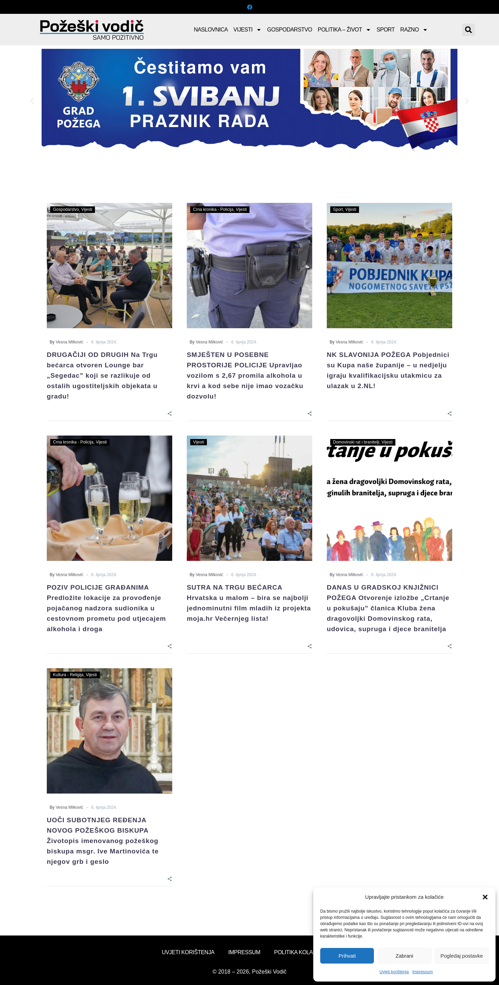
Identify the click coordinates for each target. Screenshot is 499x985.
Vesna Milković (69, 342)
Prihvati (347, 956)
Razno (414, 30)
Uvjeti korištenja (394, 971)
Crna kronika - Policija (213, 209)
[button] (485, 897)
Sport (386, 30)
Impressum (422, 971)
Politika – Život (344, 30)
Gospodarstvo (289, 30)
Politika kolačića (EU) (305, 952)
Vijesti (248, 30)
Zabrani (404, 956)
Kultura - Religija (68, 674)
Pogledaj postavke (461, 956)
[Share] (169, 413)
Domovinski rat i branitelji (356, 442)
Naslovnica (211, 30)
